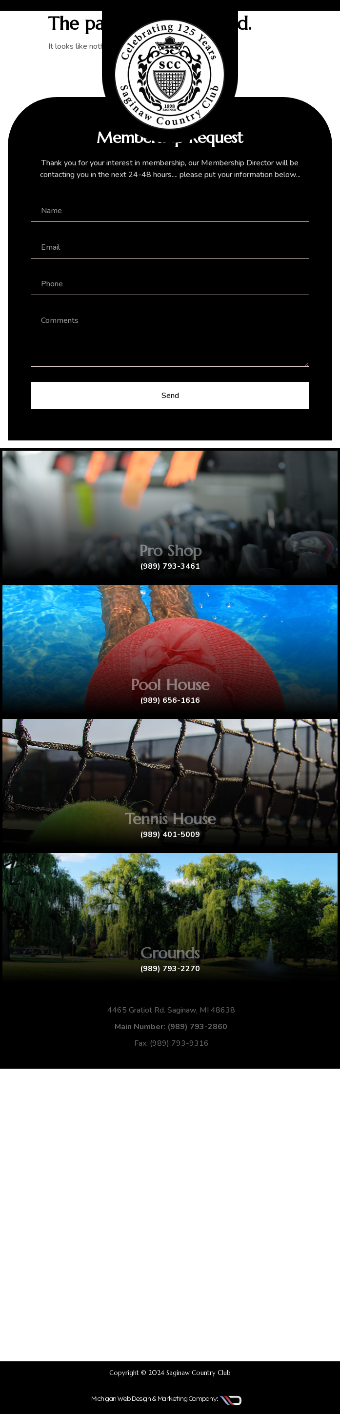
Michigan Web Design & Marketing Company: (154, 1398)
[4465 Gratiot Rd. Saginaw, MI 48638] (170, 1215)
